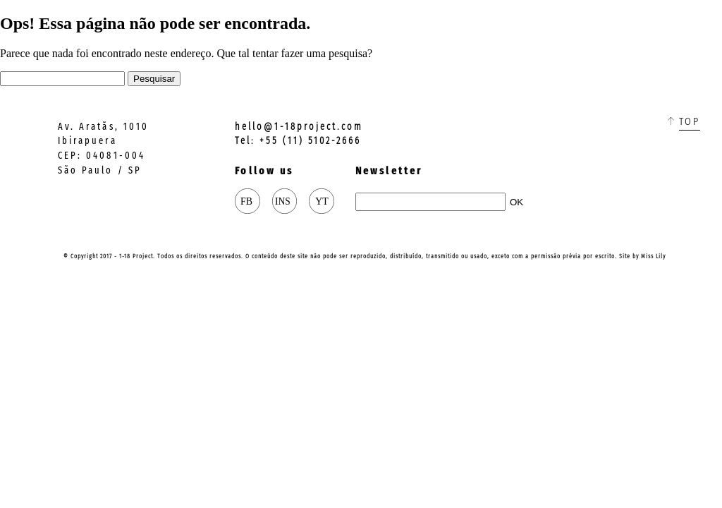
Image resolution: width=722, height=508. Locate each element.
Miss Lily (653, 256)
